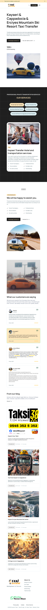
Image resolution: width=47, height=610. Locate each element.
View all (9, 401)
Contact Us (26, 219)
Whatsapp (34, 5)
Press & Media (27, 586)
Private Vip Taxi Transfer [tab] (17, 104)
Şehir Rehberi (11, 569)
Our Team (26, 584)
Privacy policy (16, 605)
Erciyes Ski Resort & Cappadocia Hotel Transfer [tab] (23, 113)
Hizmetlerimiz (11, 444)
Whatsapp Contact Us (13, 40)
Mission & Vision (28, 582)
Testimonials (27, 590)
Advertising (27, 588)
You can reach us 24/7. (29, 40)
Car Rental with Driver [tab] (31, 109)
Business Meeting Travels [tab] (16, 109)
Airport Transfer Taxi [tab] (31, 104)
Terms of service (29, 605)
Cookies (22, 605)
